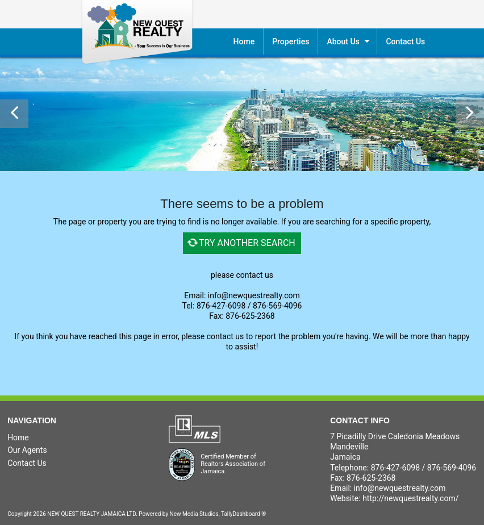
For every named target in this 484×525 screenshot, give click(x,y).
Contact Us (27, 463)
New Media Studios (194, 514)
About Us (343, 41)
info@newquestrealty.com (400, 488)
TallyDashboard (240, 514)
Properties (290, 41)
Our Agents (27, 450)
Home (244, 41)
